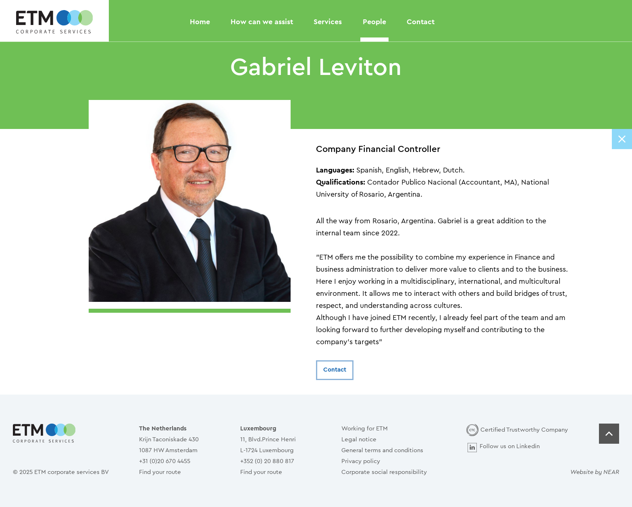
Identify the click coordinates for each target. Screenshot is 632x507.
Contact (420, 21)
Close (622, 139)
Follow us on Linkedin (510, 446)
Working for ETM (364, 429)
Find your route (160, 472)
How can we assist (262, 21)
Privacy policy (360, 461)
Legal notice (358, 439)
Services (328, 21)
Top (609, 434)
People (374, 21)
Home (200, 21)
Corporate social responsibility (384, 472)
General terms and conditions (382, 450)
